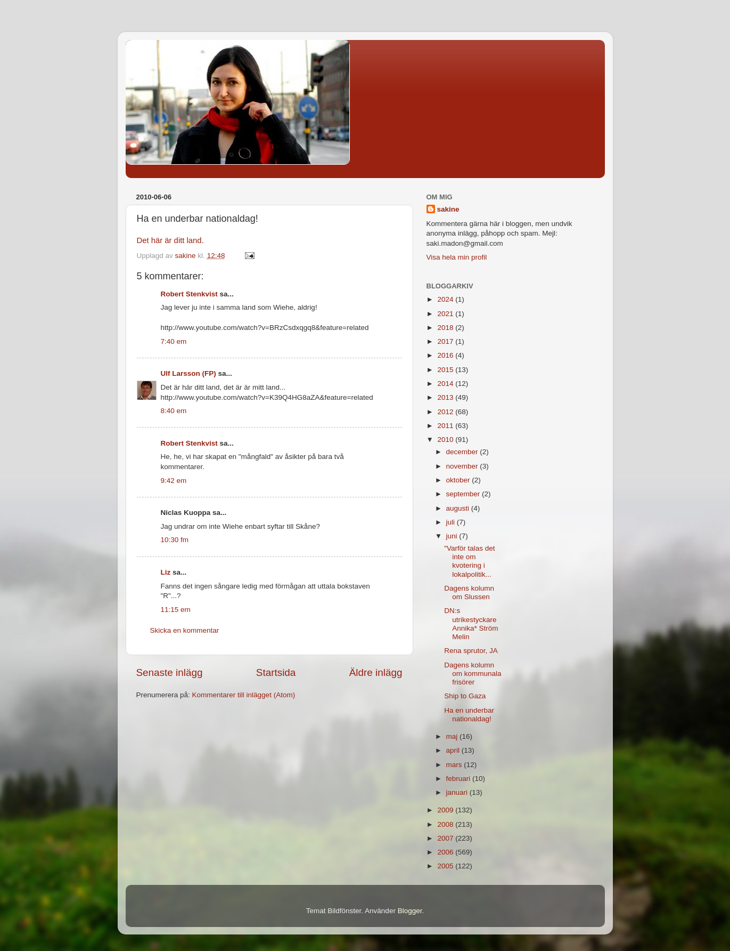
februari (459, 779)
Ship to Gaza (465, 696)
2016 (446, 355)
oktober (459, 480)
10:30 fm (175, 540)
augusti (458, 508)
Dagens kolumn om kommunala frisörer (472, 673)
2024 (446, 299)
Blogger (410, 911)
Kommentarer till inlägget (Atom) (244, 695)
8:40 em (174, 411)
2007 (446, 838)
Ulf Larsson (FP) (188, 373)
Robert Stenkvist (189, 294)
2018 (446, 328)
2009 (446, 810)
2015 (446, 370)
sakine (448, 209)
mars (455, 765)
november (463, 466)
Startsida (276, 672)
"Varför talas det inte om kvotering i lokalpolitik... (469, 561)
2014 (446, 384)
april (454, 750)
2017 (446, 341)
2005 (446, 866)
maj (453, 736)
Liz (166, 572)
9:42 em (174, 481)
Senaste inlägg (169, 672)
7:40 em (174, 341)
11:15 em (176, 610)
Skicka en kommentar (184, 630)
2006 (446, 852)
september (464, 494)
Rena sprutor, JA (471, 651)
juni (453, 536)
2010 (446, 440)
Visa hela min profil (456, 257)
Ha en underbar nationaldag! (469, 714)
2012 (446, 412)
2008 (446, 824)
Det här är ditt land (169, 240)
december (463, 452)
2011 (446, 426)
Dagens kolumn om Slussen (469, 592)
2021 (446, 314)
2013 (446, 397)
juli (451, 522)
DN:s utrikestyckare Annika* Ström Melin (471, 624)
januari (458, 792)
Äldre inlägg (376, 672)
